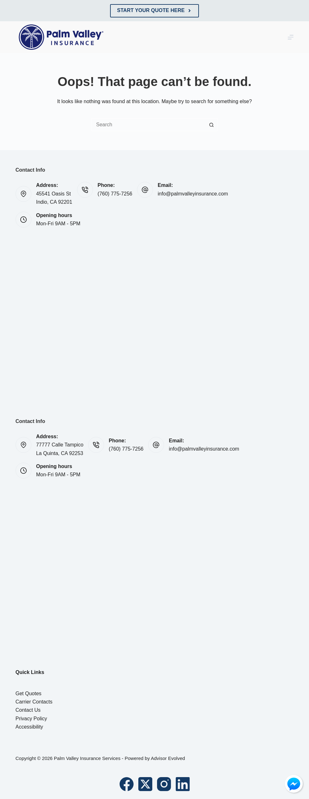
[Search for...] (148, 124)
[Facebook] (127, 784)
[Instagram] (164, 784)
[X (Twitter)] (145, 784)
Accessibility (29, 727)
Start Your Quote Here (154, 10)
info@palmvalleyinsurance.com (193, 193)
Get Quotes (29, 693)
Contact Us (28, 710)
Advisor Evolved (168, 758)
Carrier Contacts (34, 701)
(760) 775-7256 (115, 193)
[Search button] (211, 124)
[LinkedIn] (183, 784)
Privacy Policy (31, 718)
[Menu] (290, 37)
